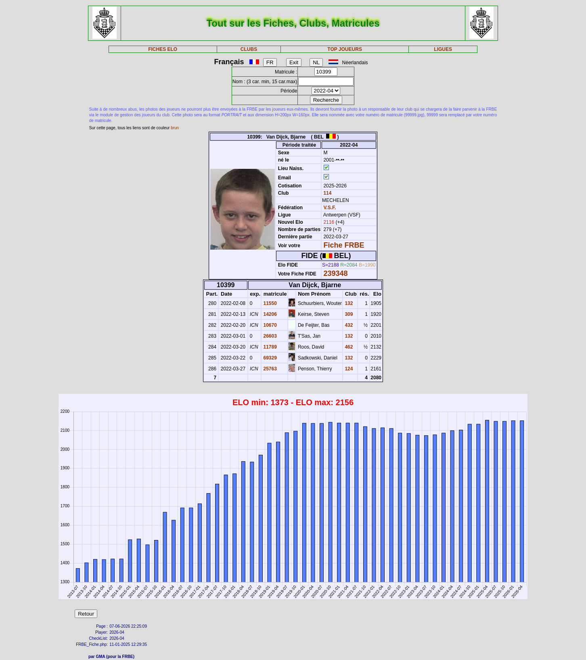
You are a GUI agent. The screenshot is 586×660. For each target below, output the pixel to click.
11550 (269, 303)
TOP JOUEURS (344, 49)
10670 (269, 325)
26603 (269, 336)
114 (326, 193)
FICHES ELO (162, 49)
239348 (335, 273)
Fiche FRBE (343, 245)
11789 (269, 347)
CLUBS (249, 49)
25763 (269, 369)
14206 (269, 314)
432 (348, 325)
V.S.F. (329, 207)
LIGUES (443, 49)
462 (348, 347)
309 (348, 314)
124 (348, 369)
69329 (269, 358)
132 (348, 303)
